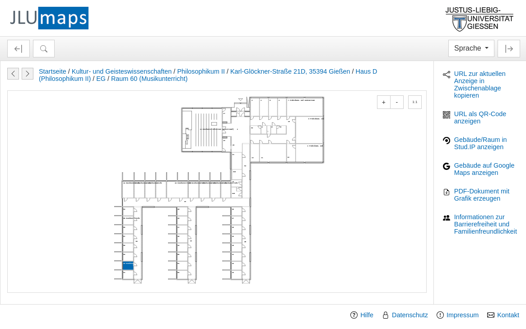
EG (101, 78)
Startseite (52, 71)
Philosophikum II (201, 71)
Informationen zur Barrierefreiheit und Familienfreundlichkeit (485, 224)
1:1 (414, 102)
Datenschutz (410, 315)
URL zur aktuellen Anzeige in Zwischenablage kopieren (480, 84)
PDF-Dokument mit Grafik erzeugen (481, 195)
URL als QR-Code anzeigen (480, 117)
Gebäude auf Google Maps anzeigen (484, 169)
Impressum (463, 315)
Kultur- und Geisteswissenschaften (122, 71)
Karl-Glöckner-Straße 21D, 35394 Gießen (290, 71)
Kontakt (508, 315)
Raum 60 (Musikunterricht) (149, 78)
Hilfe (366, 315)
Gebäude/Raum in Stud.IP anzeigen (480, 143)
